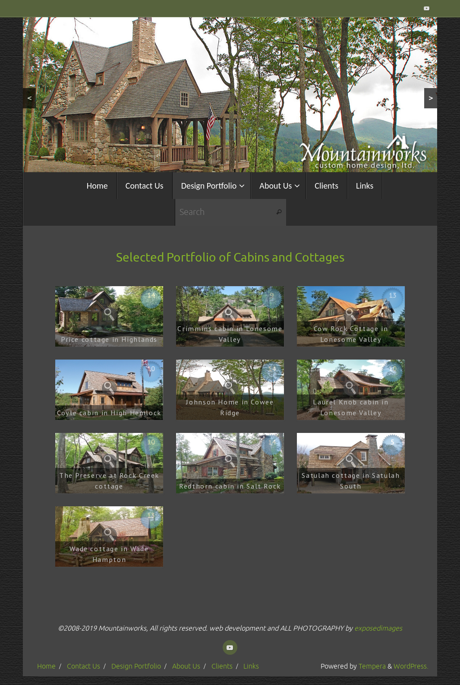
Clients (222, 666)
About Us (186, 666)
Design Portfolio (136, 666)
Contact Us (83, 666)
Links (251, 666)
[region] (230, 94)
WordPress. (411, 666)
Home (46, 666)
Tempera (372, 666)
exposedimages (378, 628)
